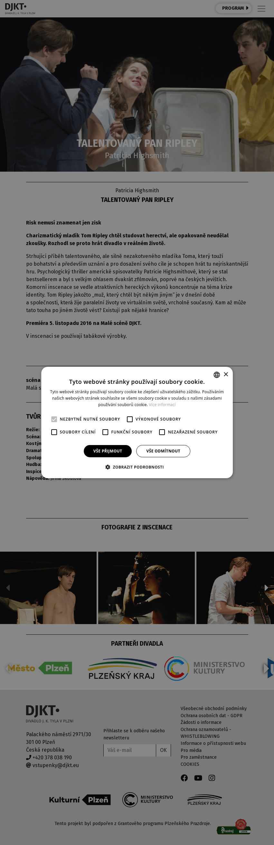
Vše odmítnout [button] (163, 451)
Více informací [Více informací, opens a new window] (162, 404)
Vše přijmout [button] (107, 451)
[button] (137, 467)
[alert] (137, 422)
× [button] (225, 374)
